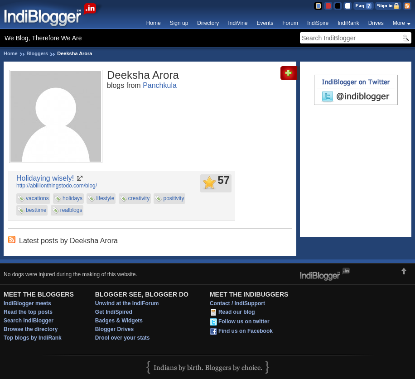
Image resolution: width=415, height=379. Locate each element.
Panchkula (160, 85)
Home (153, 23)
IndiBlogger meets (27, 303)
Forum (290, 23)
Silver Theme (337, 6)
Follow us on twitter (244, 321)
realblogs (71, 210)
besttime (36, 210)
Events (265, 23)
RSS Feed (407, 6)
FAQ (363, 6)
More (399, 23)
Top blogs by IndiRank (33, 338)
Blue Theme (318, 6)
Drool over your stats (122, 338)
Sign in (388, 6)
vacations (37, 198)
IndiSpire (317, 23)
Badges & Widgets (119, 320)
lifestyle (105, 198)
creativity (139, 198)
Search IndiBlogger (28, 320)
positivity (173, 198)
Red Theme (327, 6)
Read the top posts (28, 312)
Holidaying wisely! (45, 178)
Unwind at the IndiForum (127, 303)
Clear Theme (347, 6)
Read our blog (236, 312)
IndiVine (237, 23)
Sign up (179, 23)
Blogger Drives (114, 329)
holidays (72, 198)
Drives (376, 23)
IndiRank (348, 23)
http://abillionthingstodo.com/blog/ (56, 185)
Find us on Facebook (245, 331)
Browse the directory (31, 329)
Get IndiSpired (113, 312)
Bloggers (37, 53)
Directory (208, 23)
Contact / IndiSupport (237, 303)
